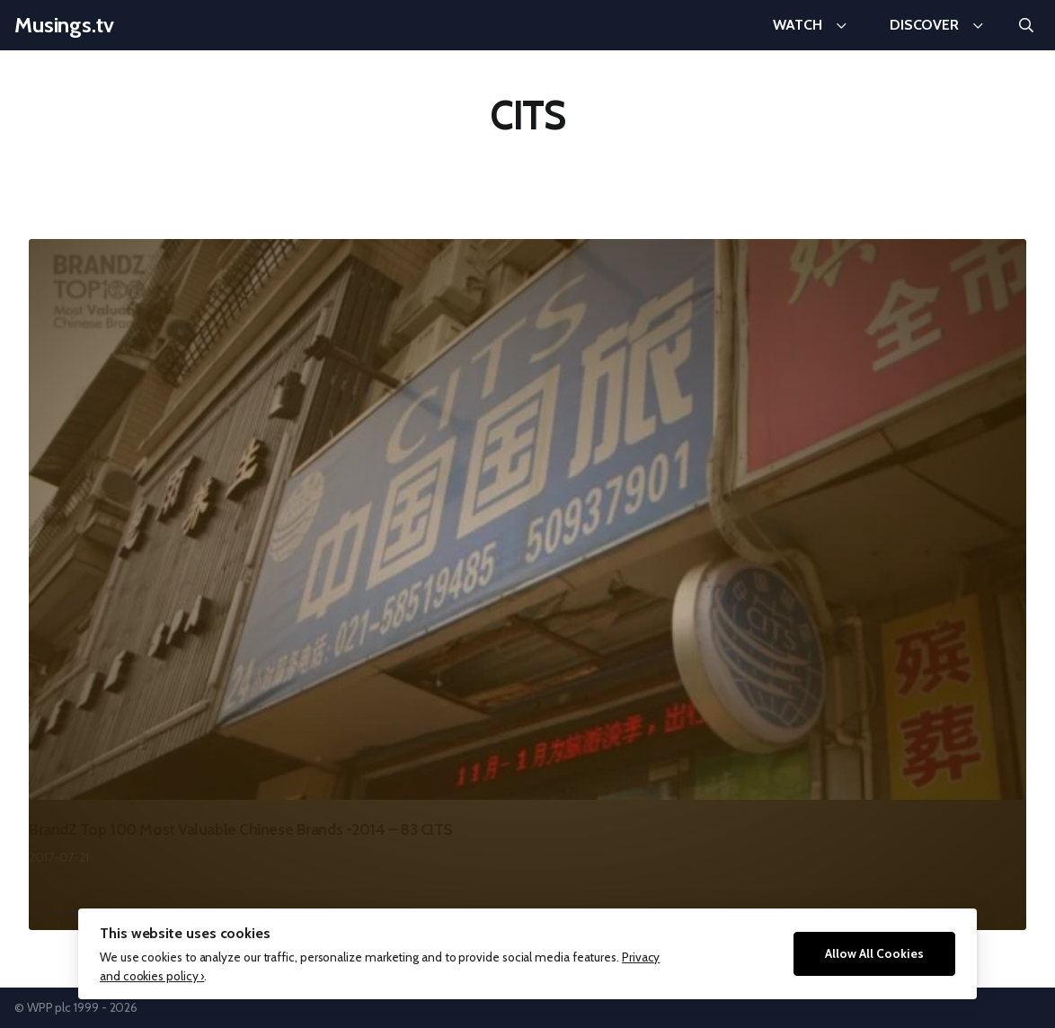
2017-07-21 (59, 857)
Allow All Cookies (874, 953)
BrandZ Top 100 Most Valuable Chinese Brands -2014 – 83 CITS (241, 829)
